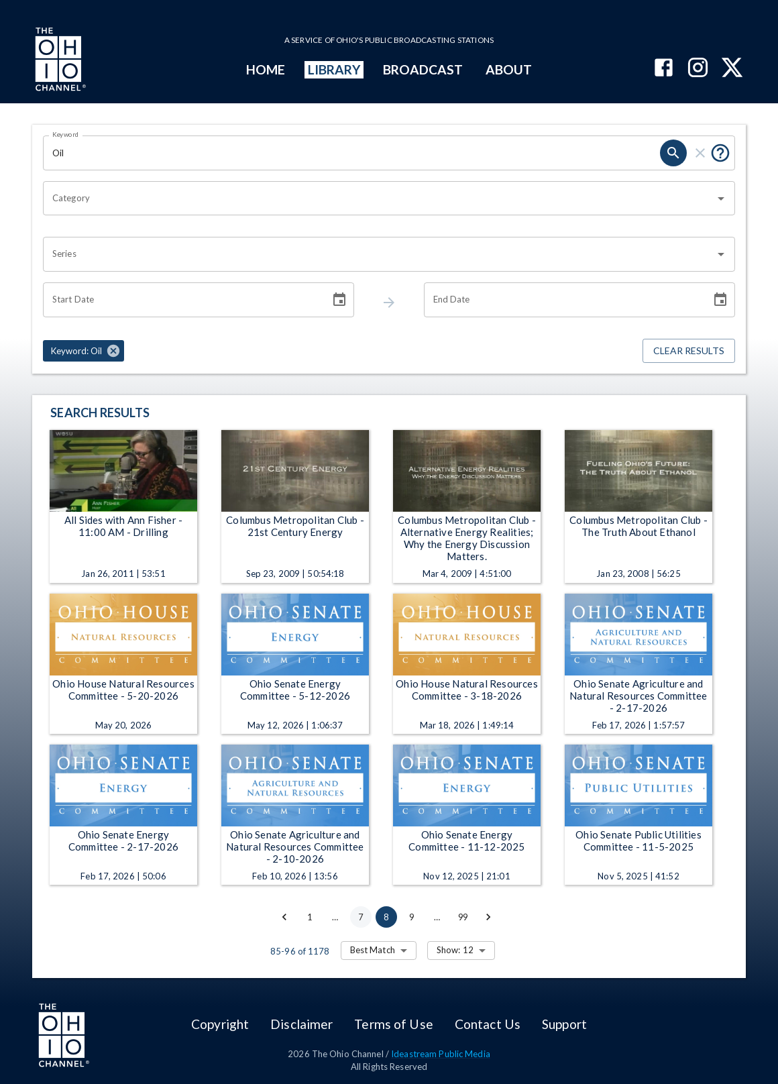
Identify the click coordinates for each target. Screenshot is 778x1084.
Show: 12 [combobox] (455, 949)
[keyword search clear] (700, 153)
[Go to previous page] (284, 917)
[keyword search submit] (673, 153)
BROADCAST (423, 69)
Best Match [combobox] (372, 949)
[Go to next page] (488, 917)
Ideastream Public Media (440, 1053)
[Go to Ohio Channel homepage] (59, 61)
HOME (265, 69)
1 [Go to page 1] (310, 917)
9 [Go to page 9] (412, 917)
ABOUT (509, 69)
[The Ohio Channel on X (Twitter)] (732, 69)
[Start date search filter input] (182, 299)
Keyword (65, 134)
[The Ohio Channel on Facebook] (663, 69)
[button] (83, 351)
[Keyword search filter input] (351, 153)
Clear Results (688, 351)
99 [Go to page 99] (463, 917)
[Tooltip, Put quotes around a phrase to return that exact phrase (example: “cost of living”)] (720, 153)
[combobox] (379, 198)
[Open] (721, 198)
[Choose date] (339, 299)
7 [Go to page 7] (361, 917)
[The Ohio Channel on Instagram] (698, 69)
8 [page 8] (386, 917)
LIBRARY (334, 69)
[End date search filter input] (563, 299)
